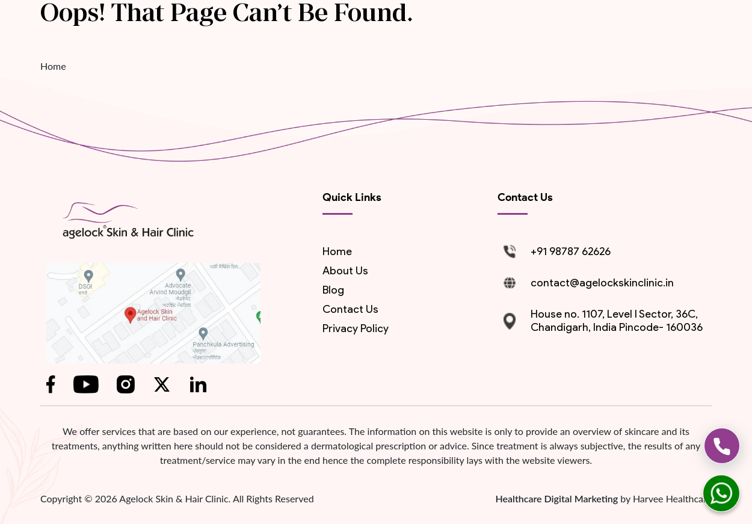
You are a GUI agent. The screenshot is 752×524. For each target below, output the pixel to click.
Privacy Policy (355, 328)
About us (345, 270)
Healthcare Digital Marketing (557, 498)
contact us (350, 309)
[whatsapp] (721, 493)
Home (53, 66)
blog (333, 290)
